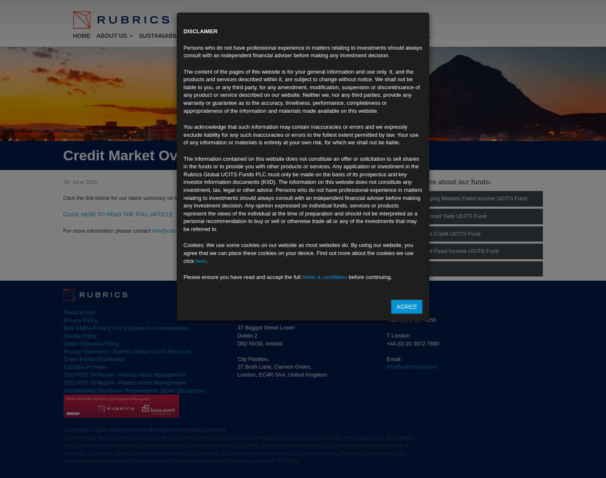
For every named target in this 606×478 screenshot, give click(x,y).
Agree (406, 306)
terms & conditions (324, 277)
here (201, 261)
